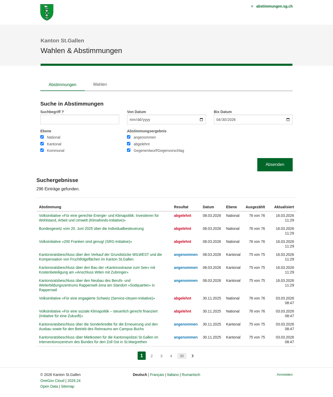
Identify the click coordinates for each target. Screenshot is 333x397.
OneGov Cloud (52, 381)
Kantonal (54, 144)
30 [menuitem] (182, 356)
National (53, 137)
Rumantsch (191, 375)
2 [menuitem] (152, 356)
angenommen (145, 137)
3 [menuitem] (161, 356)
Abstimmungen (62, 84)
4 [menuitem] (171, 356)
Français (157, 375)
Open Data (49, 386)
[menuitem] (193, 356)
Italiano (173, 375)
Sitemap (67, 386)
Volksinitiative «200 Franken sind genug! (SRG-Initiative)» (85, 241)
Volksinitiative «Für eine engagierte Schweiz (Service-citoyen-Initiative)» (97, 298)
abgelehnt (142, 144)
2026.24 (74, 381)
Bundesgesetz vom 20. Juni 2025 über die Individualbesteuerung (91, 228)
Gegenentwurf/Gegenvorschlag (159, 150)
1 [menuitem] (143, 355)
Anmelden (285, 374)
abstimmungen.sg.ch (274, 6)
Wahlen (100, 84)
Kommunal (55, 150)
